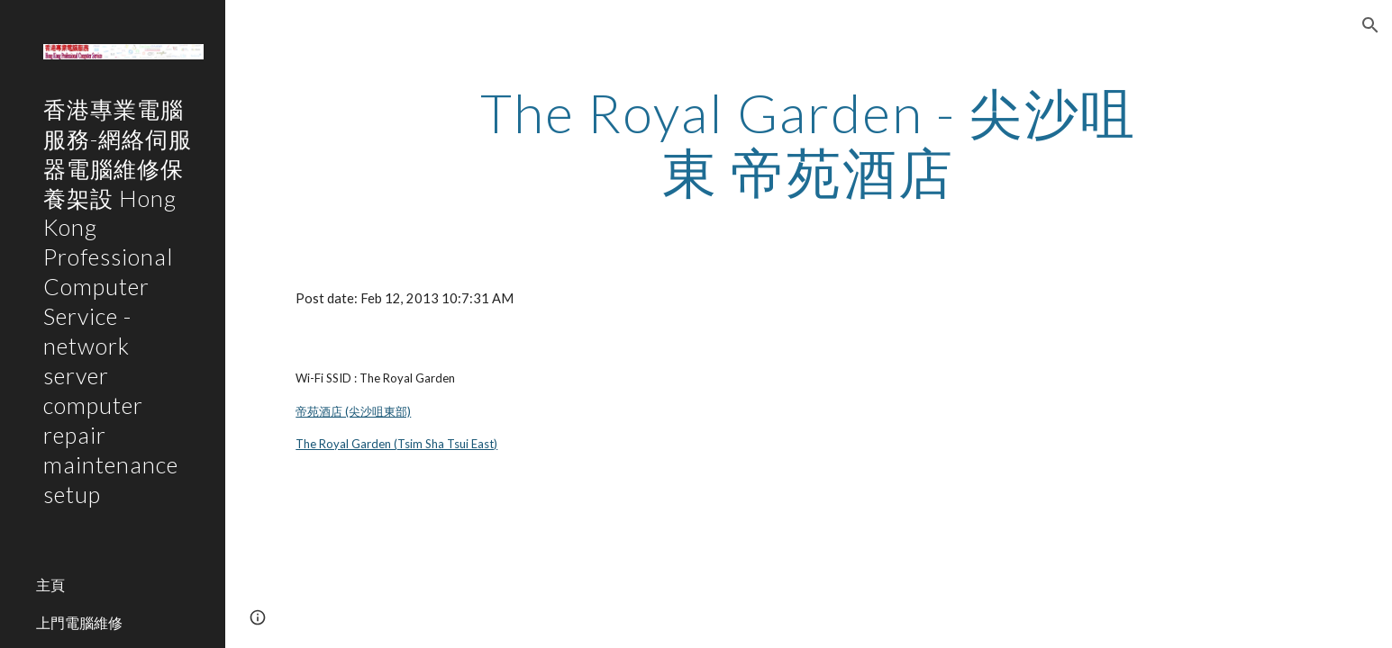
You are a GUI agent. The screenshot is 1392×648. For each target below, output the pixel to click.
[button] (1370, 25)
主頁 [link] (50, 584)
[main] (809, 142)
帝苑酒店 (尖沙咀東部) (353, 411)
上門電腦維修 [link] (79, 622)
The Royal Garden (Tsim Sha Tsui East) (396, 443)
